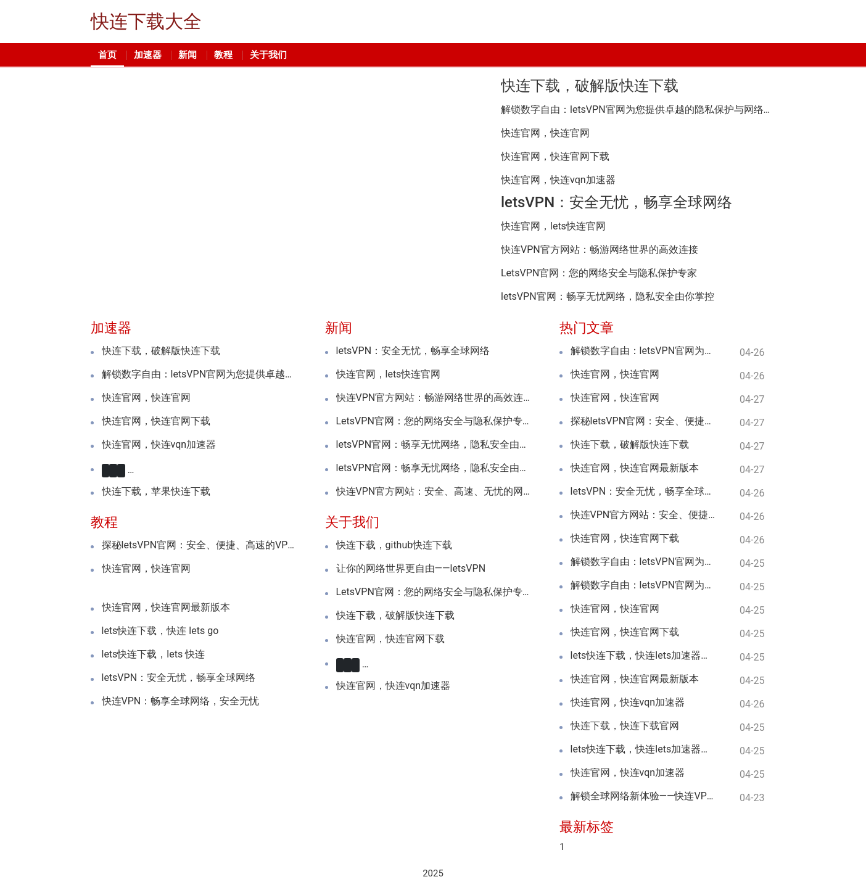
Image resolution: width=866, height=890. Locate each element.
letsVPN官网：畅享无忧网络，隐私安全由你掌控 (607, 297)
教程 (223, 54)
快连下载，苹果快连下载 (156, 492)
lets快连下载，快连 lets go (160, 630)
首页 (107, 54)
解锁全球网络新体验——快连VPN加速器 (643, 796)
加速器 (148, 54)
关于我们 (268, 54)
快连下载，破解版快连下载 (589, 85)
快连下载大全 (146, 21)
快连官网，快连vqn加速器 (558, 180)
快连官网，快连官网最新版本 (166, 607)
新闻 (187, 54)
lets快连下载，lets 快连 (153, 654)
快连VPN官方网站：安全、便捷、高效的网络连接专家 (643, 515)
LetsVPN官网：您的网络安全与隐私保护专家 (599, 273)
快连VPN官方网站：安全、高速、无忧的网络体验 (433, 492)
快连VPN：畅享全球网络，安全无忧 (181, 701)
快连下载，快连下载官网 (625, 726)
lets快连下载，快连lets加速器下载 (643, 656)
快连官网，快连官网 (545, 133)
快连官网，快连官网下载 (555, 157)
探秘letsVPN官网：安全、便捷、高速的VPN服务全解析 (199, 545)
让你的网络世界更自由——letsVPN (411, 569)
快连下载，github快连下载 (394, 545)
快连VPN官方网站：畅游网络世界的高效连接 (599, 250)
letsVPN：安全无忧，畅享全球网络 (616, 202)
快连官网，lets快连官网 (553, 226)
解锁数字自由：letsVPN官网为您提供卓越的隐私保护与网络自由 (638, 110)
